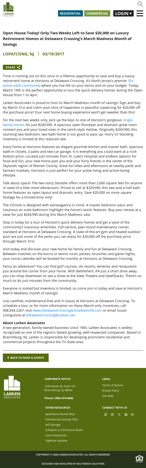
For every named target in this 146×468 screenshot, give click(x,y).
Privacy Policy (110, 390)
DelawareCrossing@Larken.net (50, 315)
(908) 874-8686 (63, 398)
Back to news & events (25, 357)
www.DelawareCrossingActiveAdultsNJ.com (67, 310)
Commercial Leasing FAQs (61, 419)
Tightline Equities (56, 441)
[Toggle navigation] (139, 13)
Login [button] (122, 13)
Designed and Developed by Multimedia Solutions (73, 463)
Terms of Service (112, 385)
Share (10, 67)
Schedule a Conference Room (64, 430)
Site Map (107, 396)
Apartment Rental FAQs (60, 414)
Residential (70, 13)
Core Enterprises (56, 435)
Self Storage (52, 425)
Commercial (97, 13)
